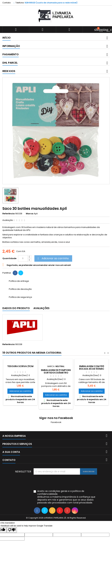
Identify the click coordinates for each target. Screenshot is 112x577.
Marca (29, 213)
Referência (8, 213)
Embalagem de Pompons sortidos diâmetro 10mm (56, 372)
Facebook (56, 422)
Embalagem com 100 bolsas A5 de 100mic (91, 367)
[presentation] (58, 482)
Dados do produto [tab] (16, 308)
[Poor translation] (12, 530)
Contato (6, 2)
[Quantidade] (23, 258)
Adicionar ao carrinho (53, 258)
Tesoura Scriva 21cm (20, 366)
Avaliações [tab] (41, 308)
